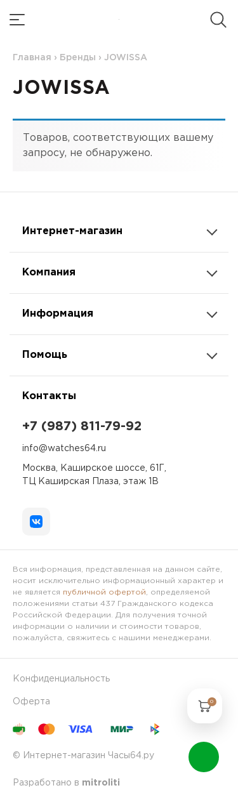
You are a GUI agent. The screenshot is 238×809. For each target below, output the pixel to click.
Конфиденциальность (61, 679)
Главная (32, 58)
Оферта (31, 702)
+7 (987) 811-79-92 (82, 426)
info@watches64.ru (64, 448)
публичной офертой (104, 592)
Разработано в (66, 783)
